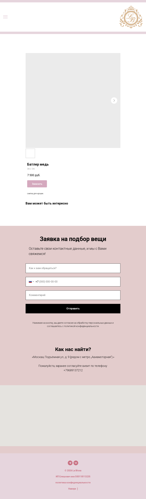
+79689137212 (73, 370)
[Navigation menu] (5, 17)
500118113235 (82, 476)
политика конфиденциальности (73, 482)
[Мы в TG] (70, 463)
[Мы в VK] (75, 463)
